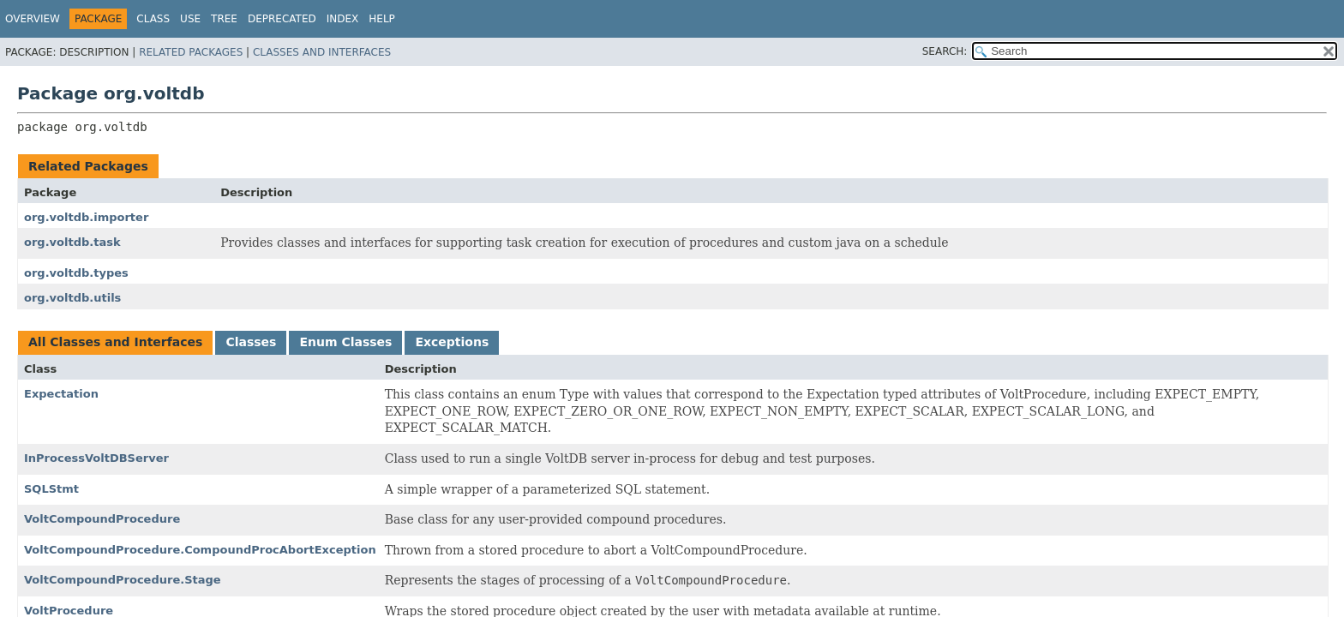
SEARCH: (945, 51)
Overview (32, 19)
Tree (224, 19)
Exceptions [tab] (452, 342)
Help (382, 19)
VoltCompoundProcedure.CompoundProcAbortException (200, 549)
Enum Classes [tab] (345, 342)
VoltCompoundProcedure (102, 518)
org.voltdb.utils (72, 297)
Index (343, 19)
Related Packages (191, 52)
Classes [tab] (250, 342)
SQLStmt (51, 488)
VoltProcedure (68, 610)
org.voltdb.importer (86, 217)
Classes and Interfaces (322, 52)
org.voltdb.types (76, 273)
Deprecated (282, 19)
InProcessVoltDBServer (96, 458)
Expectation (61, 393)
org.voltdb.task (72, 242)
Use (190, 19)
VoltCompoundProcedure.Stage (122, 579)
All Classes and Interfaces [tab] (115, 342)
